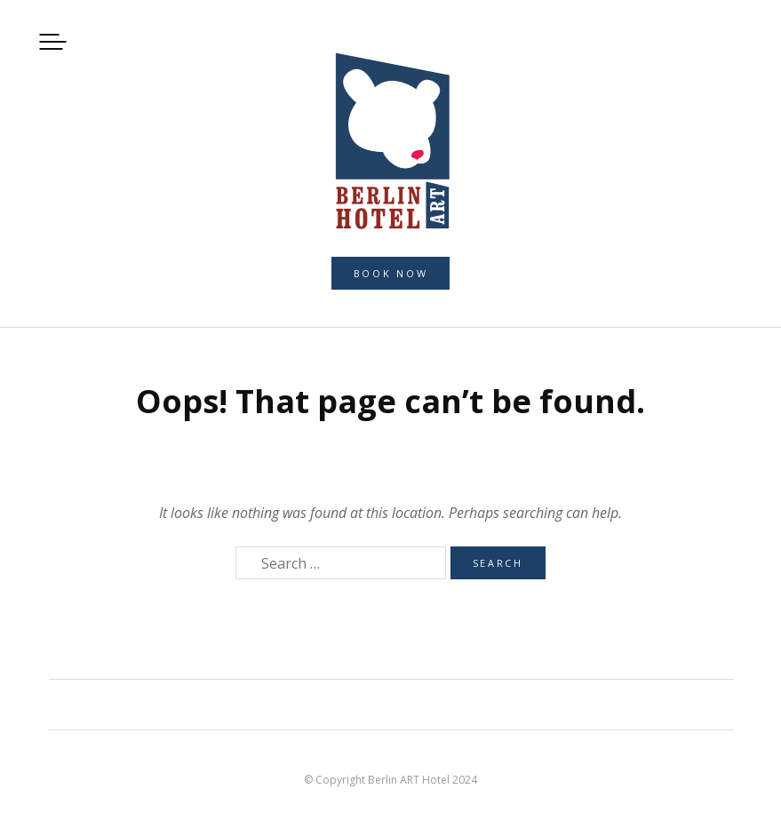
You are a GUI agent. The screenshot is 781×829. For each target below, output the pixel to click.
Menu (53, 41)
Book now (391, 273)
